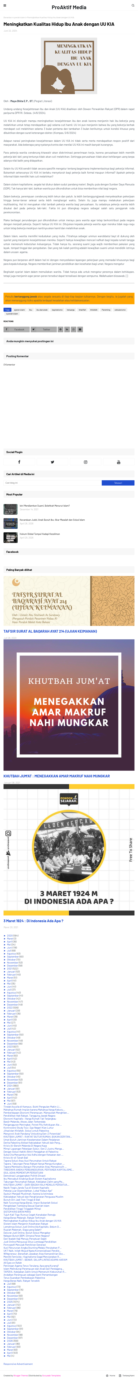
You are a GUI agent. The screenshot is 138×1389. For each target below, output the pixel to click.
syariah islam (19, 17)
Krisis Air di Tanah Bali (16, 1157)
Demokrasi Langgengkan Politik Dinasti (25, 1175)
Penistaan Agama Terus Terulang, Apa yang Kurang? (31, 1265)
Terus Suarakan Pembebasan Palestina (24, 1277)
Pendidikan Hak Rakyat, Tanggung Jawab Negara (29, 1115)
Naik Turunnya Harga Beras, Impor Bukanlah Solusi (31, 1202)
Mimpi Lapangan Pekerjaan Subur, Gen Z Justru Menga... (34, 1148)
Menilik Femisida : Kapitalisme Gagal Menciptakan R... (32, 1256)
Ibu (30, 309)
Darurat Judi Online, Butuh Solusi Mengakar (27, 1232)
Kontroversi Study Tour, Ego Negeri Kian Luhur (29, 1127)
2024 (10, 1085)
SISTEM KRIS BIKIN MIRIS (17, 1211)
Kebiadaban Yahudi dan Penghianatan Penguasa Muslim (33, 1196)
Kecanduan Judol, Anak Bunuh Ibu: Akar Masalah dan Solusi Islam (52, 519)
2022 (10, 1007)
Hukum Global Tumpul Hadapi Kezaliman (40, 534)
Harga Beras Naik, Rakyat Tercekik (22, 1280)
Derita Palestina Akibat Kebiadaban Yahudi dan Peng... (33, 1142)
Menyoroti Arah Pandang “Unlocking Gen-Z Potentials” (32, 1133)
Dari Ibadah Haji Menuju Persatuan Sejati (25, 1238)
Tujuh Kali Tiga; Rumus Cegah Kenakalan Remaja (29, 1214)
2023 (10, 1046)
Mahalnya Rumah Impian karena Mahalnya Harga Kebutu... (34, 1109)
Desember (12, 965)
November (13, 962)
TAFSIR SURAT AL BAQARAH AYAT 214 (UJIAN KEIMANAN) (50, 631)
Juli (9, 950)
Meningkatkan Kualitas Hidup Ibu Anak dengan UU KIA (32, 1220)
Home (110, 1375)
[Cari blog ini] (53, 483)
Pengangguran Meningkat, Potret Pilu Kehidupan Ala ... (33, 1124)
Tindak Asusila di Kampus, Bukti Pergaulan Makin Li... (32, 1106)
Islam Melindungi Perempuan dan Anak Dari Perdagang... (34, 1268)
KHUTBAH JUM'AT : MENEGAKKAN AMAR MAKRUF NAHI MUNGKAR (57, 776)
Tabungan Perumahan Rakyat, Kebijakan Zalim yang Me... (34, 1181)
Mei (9, 944)
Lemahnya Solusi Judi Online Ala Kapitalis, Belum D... (32, 1226)
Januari (11, 971)
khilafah (93, 309)
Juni (9, 947)
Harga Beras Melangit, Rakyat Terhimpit (24, 1217)
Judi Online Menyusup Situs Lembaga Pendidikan (30, 1241)
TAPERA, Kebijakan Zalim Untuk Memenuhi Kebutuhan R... (35, 1271)
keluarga (70, 309)
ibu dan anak (42, 309)
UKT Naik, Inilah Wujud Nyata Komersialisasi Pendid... (32, 1250)
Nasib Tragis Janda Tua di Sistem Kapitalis (26, 1187)
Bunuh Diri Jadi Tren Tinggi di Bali (22, 1199)
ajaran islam (19, 309)
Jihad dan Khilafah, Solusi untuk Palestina (26, 1130)
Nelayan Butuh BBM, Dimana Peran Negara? (27, 1235)
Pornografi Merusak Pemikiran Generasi (25, 1244)
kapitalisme (57, 309)
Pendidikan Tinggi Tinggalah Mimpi (22, 1208)
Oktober (11, 959)
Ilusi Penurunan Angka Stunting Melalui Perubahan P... (33, 1247)
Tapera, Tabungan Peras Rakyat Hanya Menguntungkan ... (34, 1163)
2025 (10, 1301)
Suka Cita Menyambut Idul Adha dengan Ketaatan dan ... (33, 1154)
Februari (12, 974)
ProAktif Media (69, 7)
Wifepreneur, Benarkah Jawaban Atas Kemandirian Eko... (34, 1253)
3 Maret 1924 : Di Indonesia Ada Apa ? (33, 920)
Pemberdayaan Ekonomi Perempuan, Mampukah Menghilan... (36, 1112)
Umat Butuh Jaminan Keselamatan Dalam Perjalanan (32, 1139)
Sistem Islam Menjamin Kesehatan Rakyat (26, 1223)
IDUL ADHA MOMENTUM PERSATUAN (23, 1172)
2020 (10, 935)
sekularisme (120, 309)
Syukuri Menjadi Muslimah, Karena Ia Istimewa (28, 1193)
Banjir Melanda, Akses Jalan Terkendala (24, 1121)
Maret (10, 938)
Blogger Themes (21, 1375)
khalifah (82, 309)
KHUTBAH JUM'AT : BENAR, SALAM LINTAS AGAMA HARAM (35, 1259)
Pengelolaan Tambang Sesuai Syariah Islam (26, 1205)
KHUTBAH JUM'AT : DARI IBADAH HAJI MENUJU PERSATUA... (36, 1184)
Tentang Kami (126, 1375)
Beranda (7, 17)
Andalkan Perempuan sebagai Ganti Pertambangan (31, 1274)
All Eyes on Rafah (13, 1262)
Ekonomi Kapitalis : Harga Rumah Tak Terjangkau (30, 1118)
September (13, 956)
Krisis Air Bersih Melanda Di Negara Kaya (25, 1145)
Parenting (106, 309)
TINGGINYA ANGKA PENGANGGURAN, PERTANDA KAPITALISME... (39, 1169)
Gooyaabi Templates (51, 1375)
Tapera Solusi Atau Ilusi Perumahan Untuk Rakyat (30, 1160)
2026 (10, 1340)
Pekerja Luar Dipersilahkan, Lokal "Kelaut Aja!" (28, 1190)
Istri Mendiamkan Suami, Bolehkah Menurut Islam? (45, 505)
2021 (10, 968)
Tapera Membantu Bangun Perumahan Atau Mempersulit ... (35, 1166)
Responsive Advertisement (18, 1363)
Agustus (12, 953)
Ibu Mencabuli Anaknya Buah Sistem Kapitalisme (30, 1178)
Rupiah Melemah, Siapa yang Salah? (22, 1229)
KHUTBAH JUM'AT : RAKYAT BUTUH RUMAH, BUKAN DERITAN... (38, 1136)
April (10, 941)
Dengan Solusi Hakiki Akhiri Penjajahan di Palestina (31, 1151)
